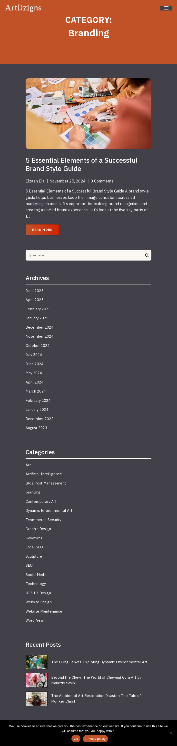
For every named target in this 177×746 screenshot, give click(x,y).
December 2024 (39, 327)
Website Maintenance (44, 611)
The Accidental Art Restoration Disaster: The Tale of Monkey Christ (96, 698)
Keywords (34, 538)
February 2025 (38, 309)
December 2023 (39, 418)
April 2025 (34, 299)
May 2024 (34, 373)
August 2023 (36, 427)
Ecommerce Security (43, 519)
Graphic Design (38, 528)
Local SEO (34, 547)
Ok (76, 739)
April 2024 (34, 382)
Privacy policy (95, 739)
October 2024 (37, 345)
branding (33, 492)
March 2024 (36, 391)
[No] (170, 733)
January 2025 (37, 318)
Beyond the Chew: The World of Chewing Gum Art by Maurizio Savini (96, 680)
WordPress (35, 620)
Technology (36, 583)
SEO (29, 565)
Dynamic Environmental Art (49, 510)
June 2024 (34, 364)
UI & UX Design (38, 593)
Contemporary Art (41, 501)
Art (28, 465)
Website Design (39, 602)
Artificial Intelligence (44, 474)
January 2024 (37, 409)
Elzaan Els (35, 181)
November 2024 (39, 336)
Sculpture (34, 556)
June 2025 (34, 290)
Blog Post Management (46, 483)
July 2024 (34, 354)
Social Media (36, 574)
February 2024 (38, 400)
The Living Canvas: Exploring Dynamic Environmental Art (99, 662)
